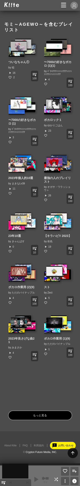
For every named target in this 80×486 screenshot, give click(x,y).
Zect (49, 292)
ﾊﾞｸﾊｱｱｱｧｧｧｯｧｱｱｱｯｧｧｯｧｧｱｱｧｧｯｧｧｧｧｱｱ (58, 73)
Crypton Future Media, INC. (41, 452)
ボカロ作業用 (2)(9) (21, 287)
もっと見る (40, 415)
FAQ (25, 445)
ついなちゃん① (18, 62)
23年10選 (14, 236)
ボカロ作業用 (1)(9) (57, 338)
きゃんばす (18, 241)
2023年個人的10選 (20, 178)
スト (47, 287)
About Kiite (10, 445)
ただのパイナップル (23, 292)
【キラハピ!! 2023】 (57, 236)
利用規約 (39, 445)
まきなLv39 (18, 183)
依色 (49, 241)
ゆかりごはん (55, 125)
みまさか (17, 347)
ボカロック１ (53, 120)
